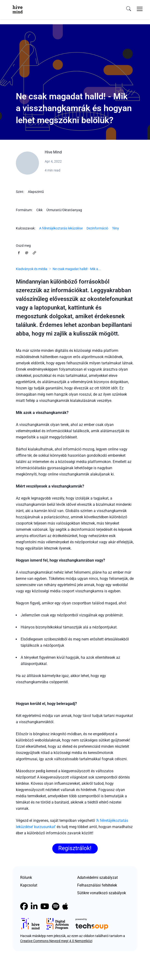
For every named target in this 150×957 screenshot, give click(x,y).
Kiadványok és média (31, 269)
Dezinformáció (97, 228)
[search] (128, 9)
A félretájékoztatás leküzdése (61, 228)
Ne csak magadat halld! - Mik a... (77, 269)
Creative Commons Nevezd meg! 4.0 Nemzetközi (56, 941)
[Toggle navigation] (139, 8)
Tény (115, 228)
